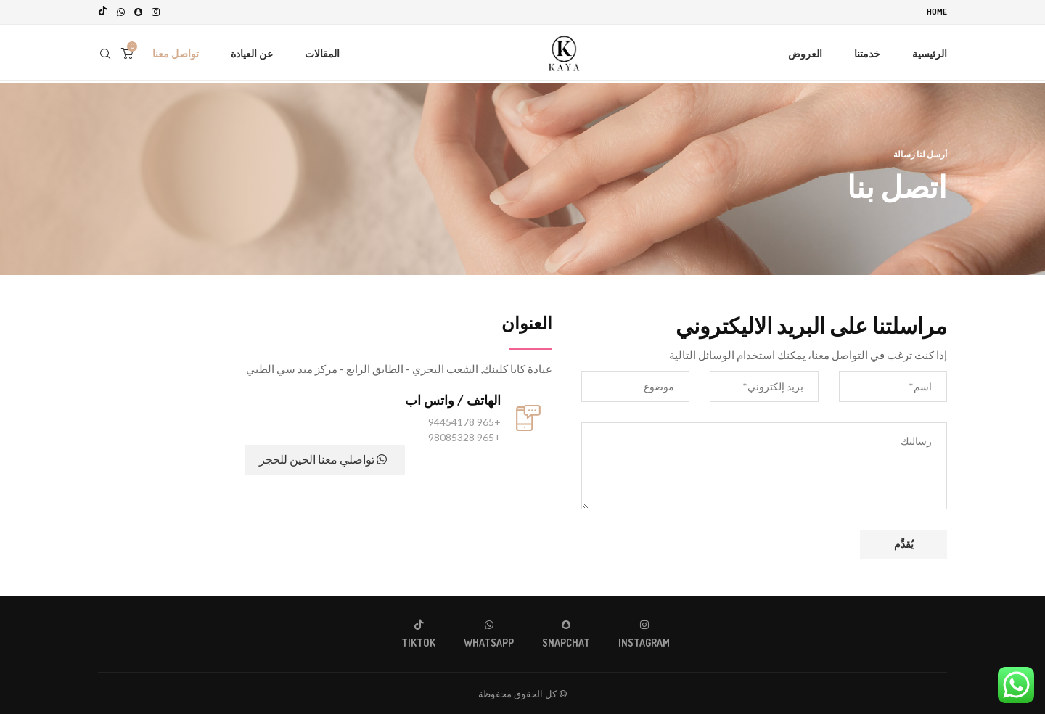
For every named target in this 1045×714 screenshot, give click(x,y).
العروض (805, 52)
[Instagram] (156, 11)
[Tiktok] (102, 11)
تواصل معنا (175, 52)
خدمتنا (867, 52)
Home (937, 12)
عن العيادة (252, 52)
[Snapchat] (138, 11)
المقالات (322, 52)
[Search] (105, 53)
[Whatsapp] (121, 11)
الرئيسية (929, 52)
